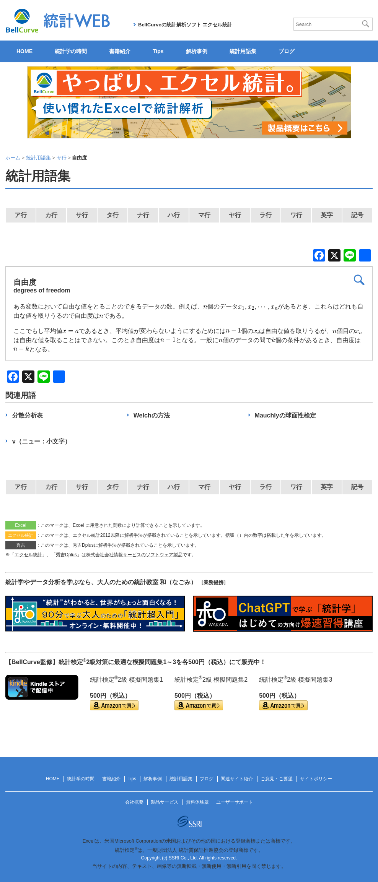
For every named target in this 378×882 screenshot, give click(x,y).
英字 (327, 215)
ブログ (287, 51)
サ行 (82, 215)
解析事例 (196, 51)
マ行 (204, 215)
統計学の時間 (71, 51)
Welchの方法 (152, 415)
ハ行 (174, 215)
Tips (158, 51)
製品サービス (164, 802)
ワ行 (296, 215)
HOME (24, 51)
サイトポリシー (316, 778)
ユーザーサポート (234, 802)
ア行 (21, 215)
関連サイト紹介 (237, 778)
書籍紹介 (119, 51)
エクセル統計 (28, 554)
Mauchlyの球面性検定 (285, 415)
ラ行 (265, 215)
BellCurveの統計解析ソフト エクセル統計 (185, 25)
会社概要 (134, 802)
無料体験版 (197, 802)
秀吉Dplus (66, 554)
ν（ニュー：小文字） (41, 441)
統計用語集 (243, 51)
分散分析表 (27, 415)
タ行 (112, 215)
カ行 (51, 215)
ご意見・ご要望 (277, 778)
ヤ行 (235, 215)
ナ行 (143, 215)
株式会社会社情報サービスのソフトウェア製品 (134, 554)
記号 (357, 215)
